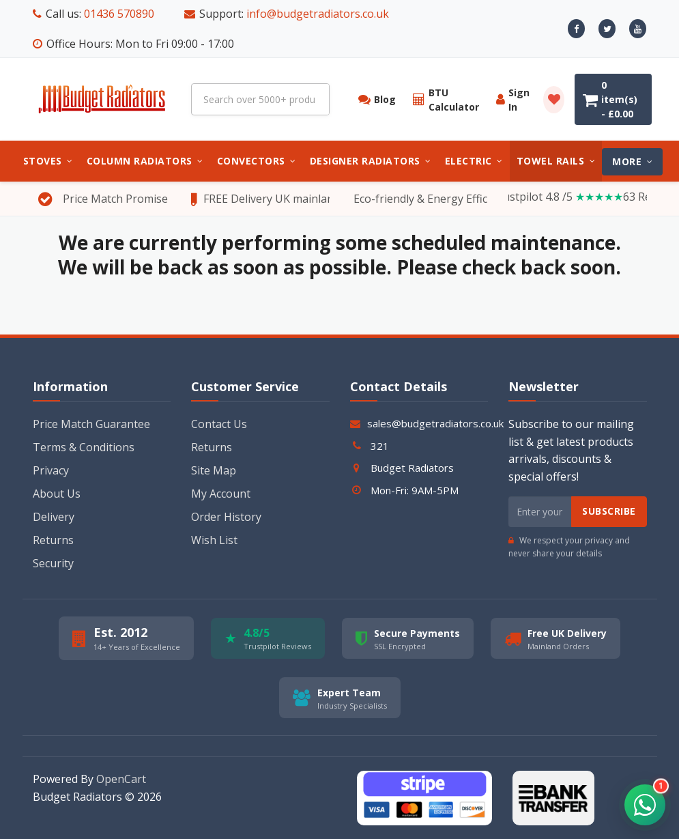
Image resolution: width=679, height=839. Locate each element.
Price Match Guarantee (91, 423)
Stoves (48, 160)
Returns (53, 540)
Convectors (256, 160)
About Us (57, 493)
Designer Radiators (370, 160)
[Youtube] (637, 28)
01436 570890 (119, 13)
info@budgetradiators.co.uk (317, 13)
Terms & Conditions (83, 447)
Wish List (214, 540)
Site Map (213, 470)
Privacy (51, 470)
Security (53, 563)
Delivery (53, 516)
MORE (632, 161)
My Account (220, 493)
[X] (607, 28)
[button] (644, 804)
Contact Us (219, 423)
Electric (474, 160)
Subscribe (609, 510)
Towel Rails (556, 160)
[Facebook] (576, 28)
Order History (226, 516)
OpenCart (121, 778)
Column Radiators (145, 160)
